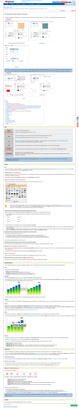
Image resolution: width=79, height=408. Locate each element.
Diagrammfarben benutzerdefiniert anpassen (40, 137)
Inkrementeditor (36, 392)
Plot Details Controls (43, 8)
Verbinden (34, 132)
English (4, 404)
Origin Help (11, 8)
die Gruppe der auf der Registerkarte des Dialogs (53, 158)
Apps (12, 4)
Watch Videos (56, 2)
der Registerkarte (39, 353)
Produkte (7, 4)
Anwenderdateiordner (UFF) (66, 205)
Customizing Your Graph (18, 8)
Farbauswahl (41, 181)
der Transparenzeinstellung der (58, 358)
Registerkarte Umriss (16, 394)
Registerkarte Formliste (47, 394)
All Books (5, 8)
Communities (31, 4)
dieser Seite (65, 391)
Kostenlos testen (64, 2)
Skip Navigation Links (8, 7)
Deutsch (7, 404)
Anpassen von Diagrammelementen (31, 8)
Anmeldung (74, 0)
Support (24, 4)
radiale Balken (10, 341)
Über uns (39, 4)
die (21, 240)
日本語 (10, 404)
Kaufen (70, 2)
